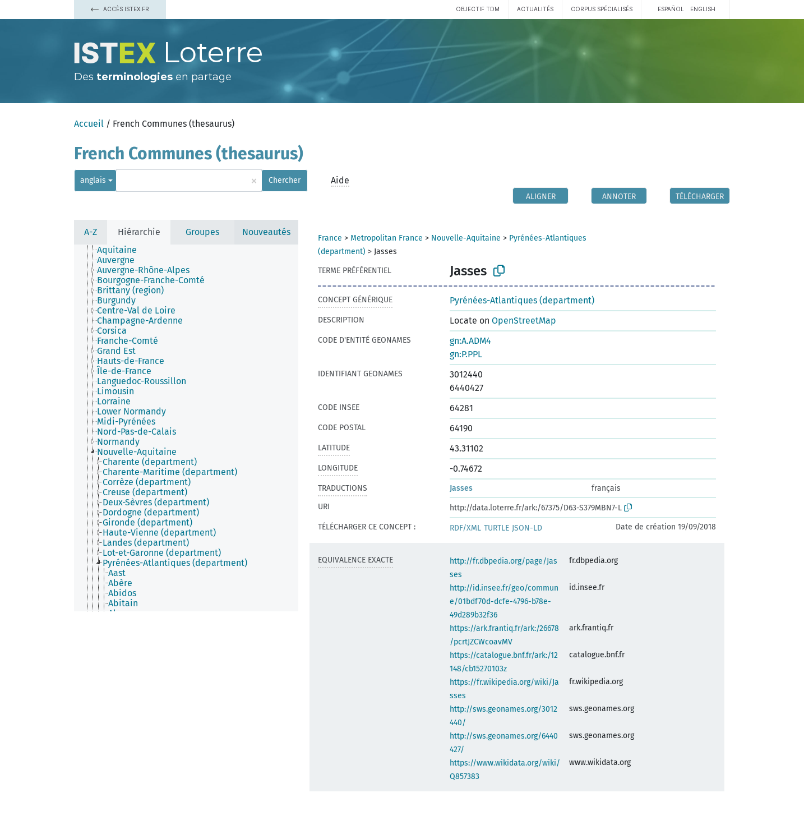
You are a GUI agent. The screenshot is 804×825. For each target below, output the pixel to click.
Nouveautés (266, 232)
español (671, 9)
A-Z (90, 232)
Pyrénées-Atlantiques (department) (522, 300)
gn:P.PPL (466, 354)
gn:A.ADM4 (470, 340)
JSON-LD (527, 528)
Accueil (89, 123)
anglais (93, 180)
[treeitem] (121, 250)
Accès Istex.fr (120, 9)
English (702, 9)
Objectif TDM (478, 9)
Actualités (535, 9)
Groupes (202, 232)
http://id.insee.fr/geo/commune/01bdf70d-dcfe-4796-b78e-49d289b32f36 (504, 601)
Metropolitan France (386, 238)
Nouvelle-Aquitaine (466, 238)
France (330, 238)
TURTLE (496, 528)
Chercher (285, 180)
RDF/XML (465, 528)
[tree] (186, 428)
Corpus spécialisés (601, 9)
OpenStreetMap (524, 320)
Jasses (461, 488)
